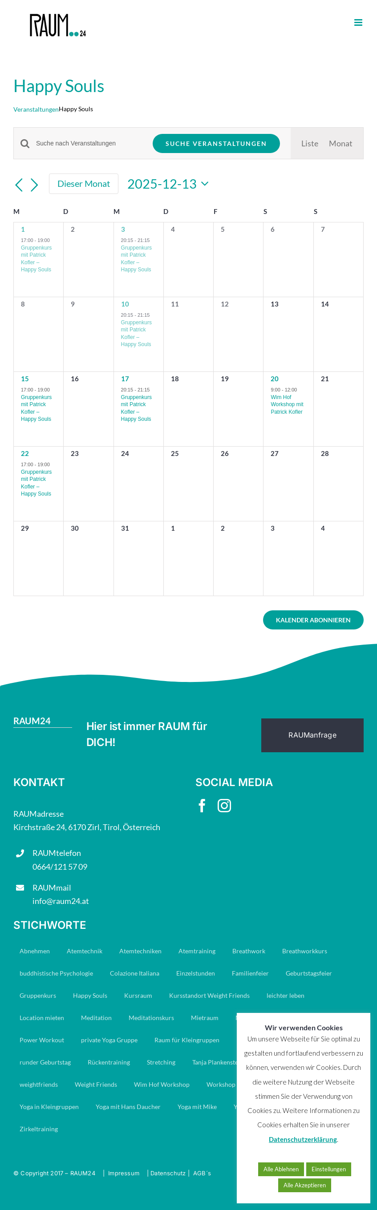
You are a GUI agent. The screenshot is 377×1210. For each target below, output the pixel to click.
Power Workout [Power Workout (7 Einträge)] (42, 1040)
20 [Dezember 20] (275, 379)
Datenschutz (168, 1173)
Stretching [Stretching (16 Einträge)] (161, 1062)
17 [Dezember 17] (125, 379)
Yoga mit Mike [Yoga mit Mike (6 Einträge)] (197, 1106)
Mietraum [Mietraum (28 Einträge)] (205, 1017)
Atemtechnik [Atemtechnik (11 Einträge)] (84, 951)
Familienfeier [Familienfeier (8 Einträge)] (250, 973)
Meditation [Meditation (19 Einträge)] (96, 1017)
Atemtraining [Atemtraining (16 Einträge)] (196, 951)
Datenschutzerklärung (303, 1139)
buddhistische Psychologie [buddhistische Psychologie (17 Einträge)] (56, 973)
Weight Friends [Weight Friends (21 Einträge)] (96, 1084)
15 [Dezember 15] (25, 379)
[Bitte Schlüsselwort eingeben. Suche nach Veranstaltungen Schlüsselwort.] (89, 143)
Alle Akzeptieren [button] (305, 1185)
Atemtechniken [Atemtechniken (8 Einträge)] (140, 951)
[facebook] (202, 805)
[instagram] (224, 805)
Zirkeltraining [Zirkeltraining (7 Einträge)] (39, 1129)
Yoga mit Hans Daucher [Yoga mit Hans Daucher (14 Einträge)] (128, 1106)
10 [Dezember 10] (125, 304)
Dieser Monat (83, 183)
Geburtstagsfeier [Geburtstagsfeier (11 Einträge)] (309, 973)
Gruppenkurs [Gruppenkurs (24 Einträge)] (38, 995)
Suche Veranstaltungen (216, 143)
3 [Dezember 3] (123, 229)
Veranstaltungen (36, 109)
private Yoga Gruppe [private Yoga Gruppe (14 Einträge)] (109, 1040)
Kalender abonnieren (313, 620)
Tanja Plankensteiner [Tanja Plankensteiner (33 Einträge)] (220, 1062)
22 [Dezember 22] (25, 453)
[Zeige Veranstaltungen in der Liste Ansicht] (309, 143)
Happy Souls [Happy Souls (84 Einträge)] (90, 995)
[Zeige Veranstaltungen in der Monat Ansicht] (341, 143)
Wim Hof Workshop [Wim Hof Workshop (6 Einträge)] (162, 1084)
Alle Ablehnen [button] (281, 1169)
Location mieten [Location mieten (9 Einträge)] (42, 1017)
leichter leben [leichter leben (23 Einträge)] (285, 995)
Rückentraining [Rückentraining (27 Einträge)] (109, 1062)
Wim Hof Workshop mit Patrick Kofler (287, 404)
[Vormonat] (18, 185)
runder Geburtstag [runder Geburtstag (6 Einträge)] (45, 1062)
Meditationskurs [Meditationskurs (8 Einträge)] (151, 1017)
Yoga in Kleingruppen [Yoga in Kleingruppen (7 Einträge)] (49, 1106)
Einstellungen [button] (329, 1169)
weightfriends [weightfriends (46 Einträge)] (39, 1084)
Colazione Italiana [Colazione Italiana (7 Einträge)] (134, 973)
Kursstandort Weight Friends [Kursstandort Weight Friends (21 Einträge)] (209, 995)
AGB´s (202, 1173)
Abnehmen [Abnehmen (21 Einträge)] (35, 951)
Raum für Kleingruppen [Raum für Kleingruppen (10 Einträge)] (186, 1040)
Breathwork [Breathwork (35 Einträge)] (248, 951)
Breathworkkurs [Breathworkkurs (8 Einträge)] (304, 951)
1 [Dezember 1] (23, 229)
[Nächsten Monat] (34, 185)
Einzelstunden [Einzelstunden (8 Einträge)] (195, 973)
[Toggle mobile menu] (359, 22)
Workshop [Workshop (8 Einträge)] (221, 1084)
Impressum (123, 1173)
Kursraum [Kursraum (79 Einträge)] (138, 995)
